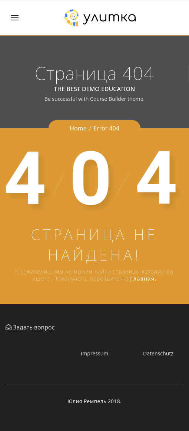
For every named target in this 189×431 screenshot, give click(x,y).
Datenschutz (158, 353)
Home (78, 128)
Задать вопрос (32, 327)
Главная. (143, 278)
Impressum (94, 353)
